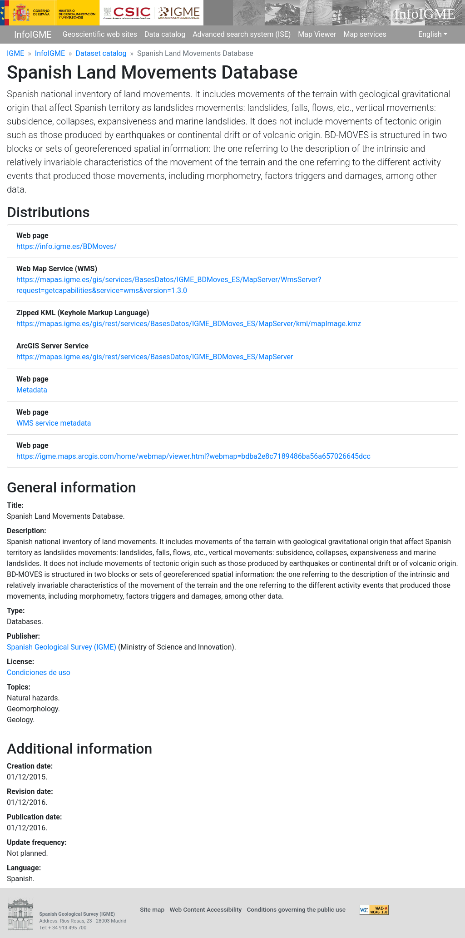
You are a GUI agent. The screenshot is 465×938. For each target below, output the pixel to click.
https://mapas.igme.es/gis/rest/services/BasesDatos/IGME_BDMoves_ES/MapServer (154, 356)
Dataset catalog (101, 53)
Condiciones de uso (38, 672)
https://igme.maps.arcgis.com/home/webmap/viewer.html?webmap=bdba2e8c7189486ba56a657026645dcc (193, 456)
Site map (152, 909)
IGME (15, 53)
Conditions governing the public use (296, 909)
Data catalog (164, 34)
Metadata (31, 390)
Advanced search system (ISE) (242, 34)
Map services (364, 34)
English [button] (430, 34)
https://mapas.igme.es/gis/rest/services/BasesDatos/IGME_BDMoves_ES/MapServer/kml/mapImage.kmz (188, 323)
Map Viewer (317, 34)
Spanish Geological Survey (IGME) (61, 647)
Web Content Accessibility (205, 909)
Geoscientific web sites (100, 34)
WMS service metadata (53, 423)
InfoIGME (33, 34)
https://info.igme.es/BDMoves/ (66, 246)
